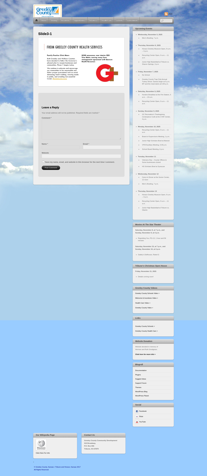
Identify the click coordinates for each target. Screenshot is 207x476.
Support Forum (140, 383)
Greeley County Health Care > (146, 331)
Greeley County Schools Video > (147, 293)
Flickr (139, 416)
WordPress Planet (142, 396)
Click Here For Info (43, 453)
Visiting (54, 20)
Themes (138, 387)
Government (132, 20)
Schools (119, 20)
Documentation (140, 370)
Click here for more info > (145, 354)
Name (45, 144)
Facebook (140, 411)
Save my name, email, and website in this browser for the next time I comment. (80, 162)
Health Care (107, 20)
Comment (46, 118)
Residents (65, 20)
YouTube (140, 422)
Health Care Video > (142, 303)
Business (93, 20)
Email (86, 144)
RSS (170, 14)
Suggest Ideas (140, 379)
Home (36, 20)
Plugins (138, 375)
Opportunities (79, 20)
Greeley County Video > (144, 308)
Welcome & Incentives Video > (146, 298)
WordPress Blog (141, 391)
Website (45, 153)
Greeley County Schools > (145, 326)
